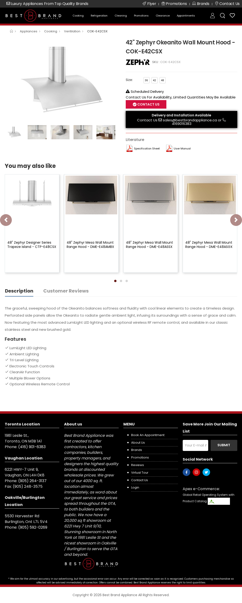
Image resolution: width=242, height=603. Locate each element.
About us (138, 442)
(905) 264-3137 (32, 481)
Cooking (78, 15)
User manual (182, 148)
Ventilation (72, 31)
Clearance (163, 15)
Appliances (28, 31)
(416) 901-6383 (32, 447)
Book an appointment (147, 435)
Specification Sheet (147, 148)
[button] (115, 281)
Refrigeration (99, 15)
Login (135, 487)
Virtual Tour (139, 472)
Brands (136, 450)
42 (154, 80)
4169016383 (181, 123)
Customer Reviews (66, 291)
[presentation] (6, 220)
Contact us (139, 480)
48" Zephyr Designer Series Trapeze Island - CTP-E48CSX (31, 244)
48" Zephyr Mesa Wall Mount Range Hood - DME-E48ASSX (149, 244)
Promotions (141, 15)
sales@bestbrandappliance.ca (190, 120)
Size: (129, 79)
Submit (223, 445)
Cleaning (121, 15)
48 (162, 80)
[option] (62, 80)
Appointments (186, 15)
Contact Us (148, 104)
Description (19, 291)
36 (146, 80)
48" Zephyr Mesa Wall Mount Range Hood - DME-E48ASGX (209, 244)
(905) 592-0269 (32, 527)
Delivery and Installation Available (181, 115)
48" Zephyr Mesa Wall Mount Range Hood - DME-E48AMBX (90, 244)
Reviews (137, 465)
